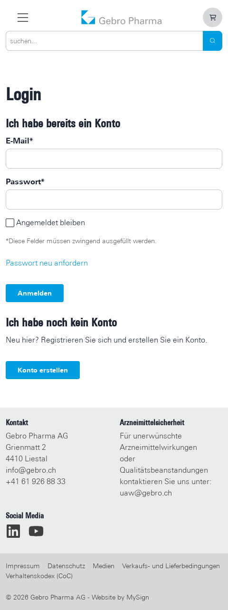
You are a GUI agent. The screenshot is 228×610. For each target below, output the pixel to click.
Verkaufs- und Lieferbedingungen (171, 566)
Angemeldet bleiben (50, 222)
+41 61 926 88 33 (36, 481)
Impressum (23, 566)
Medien (103, 566)
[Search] (212, 41)
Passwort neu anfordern (47, 262)
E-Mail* (19, 140)
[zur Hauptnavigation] (23, 17)
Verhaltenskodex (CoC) (39, 576)
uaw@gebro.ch (146, 492)
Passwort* (25, 181)
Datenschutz (66, 566)
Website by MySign (120, 597)
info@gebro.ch (31, 470)
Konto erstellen (43, 370)
